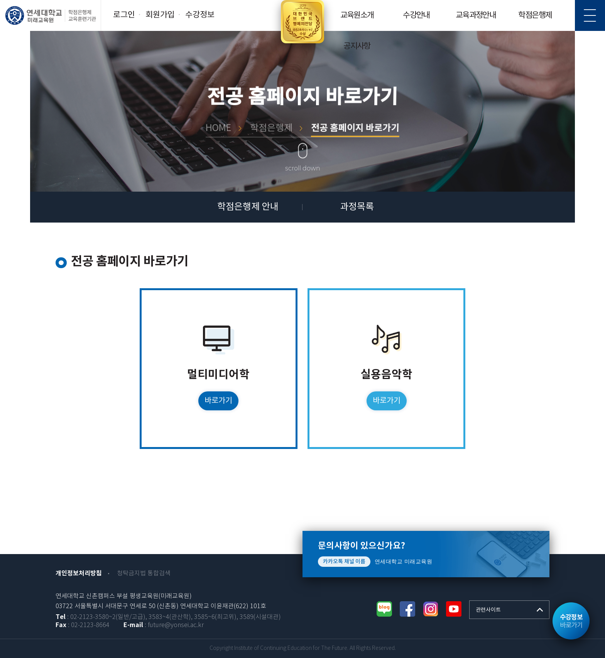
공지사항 (356, 46)
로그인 (124, 15)
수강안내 (416, 15)
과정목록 (357, 207)
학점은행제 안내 (248, 207)
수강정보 (200, 15)
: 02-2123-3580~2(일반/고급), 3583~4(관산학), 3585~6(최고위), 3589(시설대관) (168, 617)
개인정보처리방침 (79, 573)
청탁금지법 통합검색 (144, 573)
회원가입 (160, 15)
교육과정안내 (476, 15)
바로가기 (571, 621)
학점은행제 (535, 15)
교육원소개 (357, 15)
